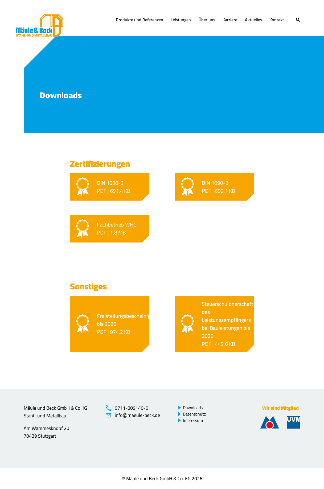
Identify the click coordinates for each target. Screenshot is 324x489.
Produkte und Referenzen (139, 20)
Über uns (207, 20)
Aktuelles (253, 20)
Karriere (230, 20)
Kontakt (276, 20)
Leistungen (181, 20)
